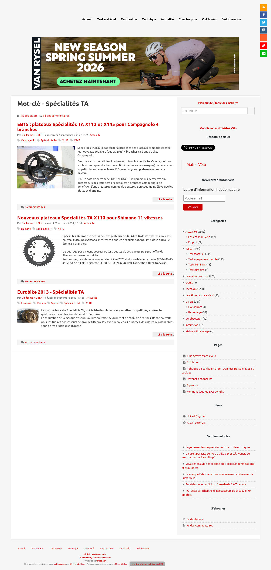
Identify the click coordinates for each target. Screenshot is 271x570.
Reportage (195, 312)
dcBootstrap (60, 564)
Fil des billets (29, 116)
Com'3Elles (120, 564)
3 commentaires (35, 207)
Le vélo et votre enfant (199, 295)
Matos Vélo (196, 164)
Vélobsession (193, 318)
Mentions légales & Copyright (205, 391)
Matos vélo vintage (197, 331)
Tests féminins (197, 264)
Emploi (192, 242)
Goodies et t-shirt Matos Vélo (218, 128)
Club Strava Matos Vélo (201, 356)
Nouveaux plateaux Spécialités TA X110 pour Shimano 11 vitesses (90, 218)
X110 (61, 228)
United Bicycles (196, 416)
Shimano (26, 228)
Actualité (95, 135)
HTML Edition (77, 564)
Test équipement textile (203, 259)
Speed (54, 303)
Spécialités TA (49, 140)
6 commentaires (35, 281)
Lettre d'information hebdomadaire (211, 189)
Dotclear (101, 560)
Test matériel (196, 254)
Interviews (191, 325)
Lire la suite (165, 199)
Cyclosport (195, 307)
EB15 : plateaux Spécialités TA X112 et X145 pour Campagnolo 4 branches (88, 127)
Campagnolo (28, 140)
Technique (191, 289)
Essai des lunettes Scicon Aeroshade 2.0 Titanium (215, 484)
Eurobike (26, 303)
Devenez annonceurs (199, 379)
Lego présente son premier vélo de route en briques (217, 447)
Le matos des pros (196, 276)
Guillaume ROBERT (33, 135)
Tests (188, 248)
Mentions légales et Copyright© (147, 564)
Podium (41, 303)
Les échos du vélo (199, 237)
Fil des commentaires (56, 116)
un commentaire (35, 342)
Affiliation (193, 362)
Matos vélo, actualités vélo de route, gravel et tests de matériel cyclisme (42, 19)
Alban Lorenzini (196, 422)
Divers (189, 301)
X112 (65, 140)
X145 (77, 140)
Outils (189, 282)
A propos (192, 385)
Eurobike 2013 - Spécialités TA (50, 292)
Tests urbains (196, 270)
